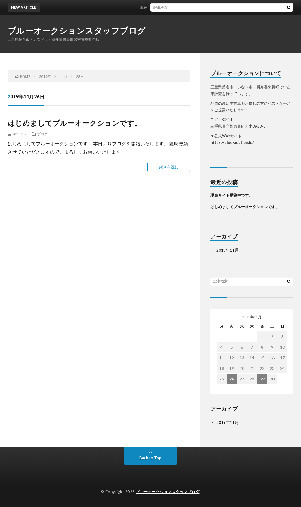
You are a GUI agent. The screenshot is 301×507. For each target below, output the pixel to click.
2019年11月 (227, 249)
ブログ (42, 134)
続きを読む (168, 166)
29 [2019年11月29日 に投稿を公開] (262, 378)
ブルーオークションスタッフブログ (77, 30)
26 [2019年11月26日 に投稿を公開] (231, 378)
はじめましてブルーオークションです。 (75, 123)
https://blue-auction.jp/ (232, 142)
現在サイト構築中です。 (162, 7)
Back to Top (150, 457)
